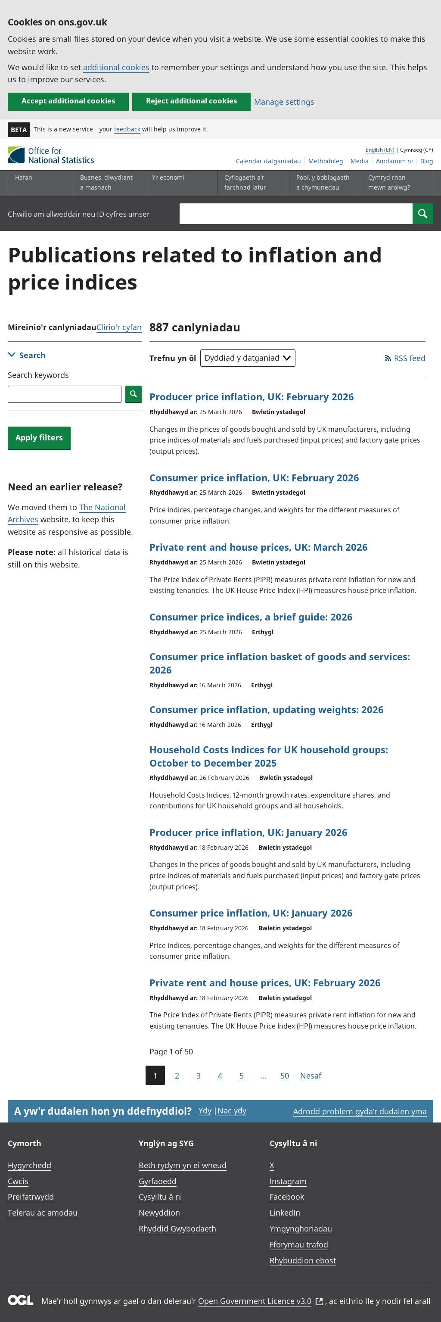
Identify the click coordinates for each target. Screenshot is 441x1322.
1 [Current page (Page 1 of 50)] (155, 1075)
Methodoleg (325, 161)
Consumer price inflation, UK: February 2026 (254, 477)
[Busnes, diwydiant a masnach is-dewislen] (107, 183)
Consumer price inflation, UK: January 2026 (251, 912)
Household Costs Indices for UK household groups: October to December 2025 (268, 756)
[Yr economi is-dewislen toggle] (179, 183)
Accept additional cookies (68, 101)
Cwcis (18, 1181)
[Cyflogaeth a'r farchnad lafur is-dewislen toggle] (251, 183)
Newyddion (159, 1212)
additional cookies (116, 67)
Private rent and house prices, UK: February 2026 (265, 982)
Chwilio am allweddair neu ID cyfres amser (79, 214)
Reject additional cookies (191, 101)
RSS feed (409, 358)
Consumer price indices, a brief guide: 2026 (251, 616)
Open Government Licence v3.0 (260, 1301)
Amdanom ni (394, 161)
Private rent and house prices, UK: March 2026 (258, 546)
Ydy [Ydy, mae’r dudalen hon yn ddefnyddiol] (205, 1110)
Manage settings (284, 102)
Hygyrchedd (29, 1165)
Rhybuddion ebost (303, 1260)
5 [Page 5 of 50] (241, 1075)
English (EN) (380, 149)
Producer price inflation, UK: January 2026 (248, 832)
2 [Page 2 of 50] (177, 1075)
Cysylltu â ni (160, 1196)
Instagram (288, 1181)
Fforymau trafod (299, 1244)
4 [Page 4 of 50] (220, 1075)
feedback (127, 129)
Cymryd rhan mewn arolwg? (389, 182)
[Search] (423, 213)
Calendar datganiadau (268, 161)
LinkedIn (285, 1212)
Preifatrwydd (31, 1196)
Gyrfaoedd (158, 1181)
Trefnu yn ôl (172, 358)
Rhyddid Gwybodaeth (177, 1228)
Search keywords (38, 375)
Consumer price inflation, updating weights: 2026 (266, 709)
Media (360, 161)
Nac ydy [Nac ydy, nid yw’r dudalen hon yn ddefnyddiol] (231, 1110)
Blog (426, 161)
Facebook (287, 1196)
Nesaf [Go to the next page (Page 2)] (310, 1075)
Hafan (23, 177)
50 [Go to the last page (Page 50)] (284, 1075)
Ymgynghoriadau (301, 1228)
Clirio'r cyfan (119, 327)
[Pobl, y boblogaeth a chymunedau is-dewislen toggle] (323, 183)
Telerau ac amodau (43, 1212)
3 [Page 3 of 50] (198, 1075)
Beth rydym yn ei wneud (183, 1165)
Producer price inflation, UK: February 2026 (251, 396)
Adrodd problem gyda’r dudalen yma (360, 1111)
